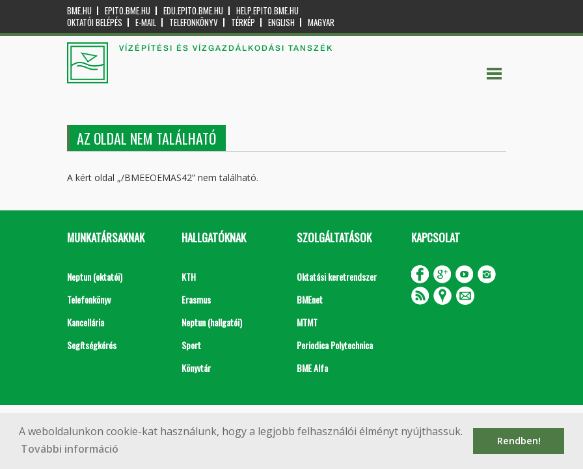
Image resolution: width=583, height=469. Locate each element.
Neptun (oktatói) (94, 276)
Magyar (321, 22)
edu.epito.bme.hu (193, 11)
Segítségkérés (91, 345)
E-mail (145, 22)
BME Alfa (312, 368)
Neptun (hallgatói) (212, 322)
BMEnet (310, 299)
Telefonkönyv (193, 22)
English (281, 22)
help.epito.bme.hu (267, 11)
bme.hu (79, 11)
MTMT (307, 322)
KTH (189, 276)
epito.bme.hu (127, 11)
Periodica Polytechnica (335, 345)
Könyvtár (196, 368)
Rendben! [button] (519, 440)
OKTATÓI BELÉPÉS (94, 22)
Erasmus (196, 299)
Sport (191, 345)
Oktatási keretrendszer (337, 276)
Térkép (243, 22)
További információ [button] (69, 449)
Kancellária (85, 322)
